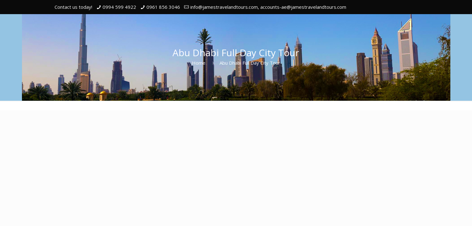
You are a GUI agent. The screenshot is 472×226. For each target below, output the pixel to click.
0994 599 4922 (119, 7)
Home (198, 63)
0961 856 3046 (163, 7)
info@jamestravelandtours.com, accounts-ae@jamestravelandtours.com (268, 7)
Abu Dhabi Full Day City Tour (250, 63)
